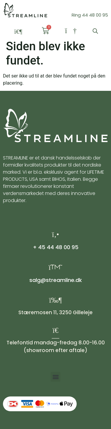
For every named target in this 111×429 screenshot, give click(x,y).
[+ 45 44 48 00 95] (55, 234)
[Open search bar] (95, 31)
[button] (18, 32)
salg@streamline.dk (55, 280)
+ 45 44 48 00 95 (55, 247)
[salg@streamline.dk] (55, 267)
